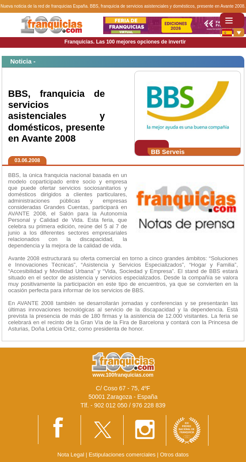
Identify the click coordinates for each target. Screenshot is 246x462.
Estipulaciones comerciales (123, 454)
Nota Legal (70, 454)
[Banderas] (232, 32)
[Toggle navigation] (232, 20)
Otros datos (174, 454)
